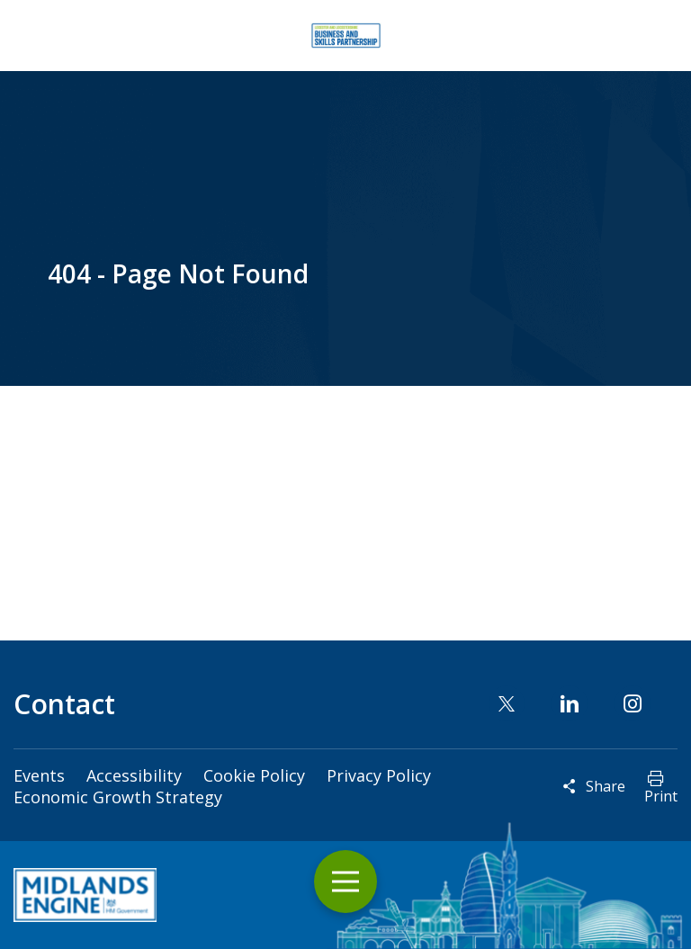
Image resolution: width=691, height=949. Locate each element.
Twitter (507, 703)
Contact (64, 703)
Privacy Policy (379, 775)
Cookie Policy (254, 775)
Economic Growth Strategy (117, 797)
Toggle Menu (345, 882)
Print (661, 796)
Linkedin (570, 703)
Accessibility (134, 775)
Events (39, 775)
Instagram (633, 703)
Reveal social (569, 786)
